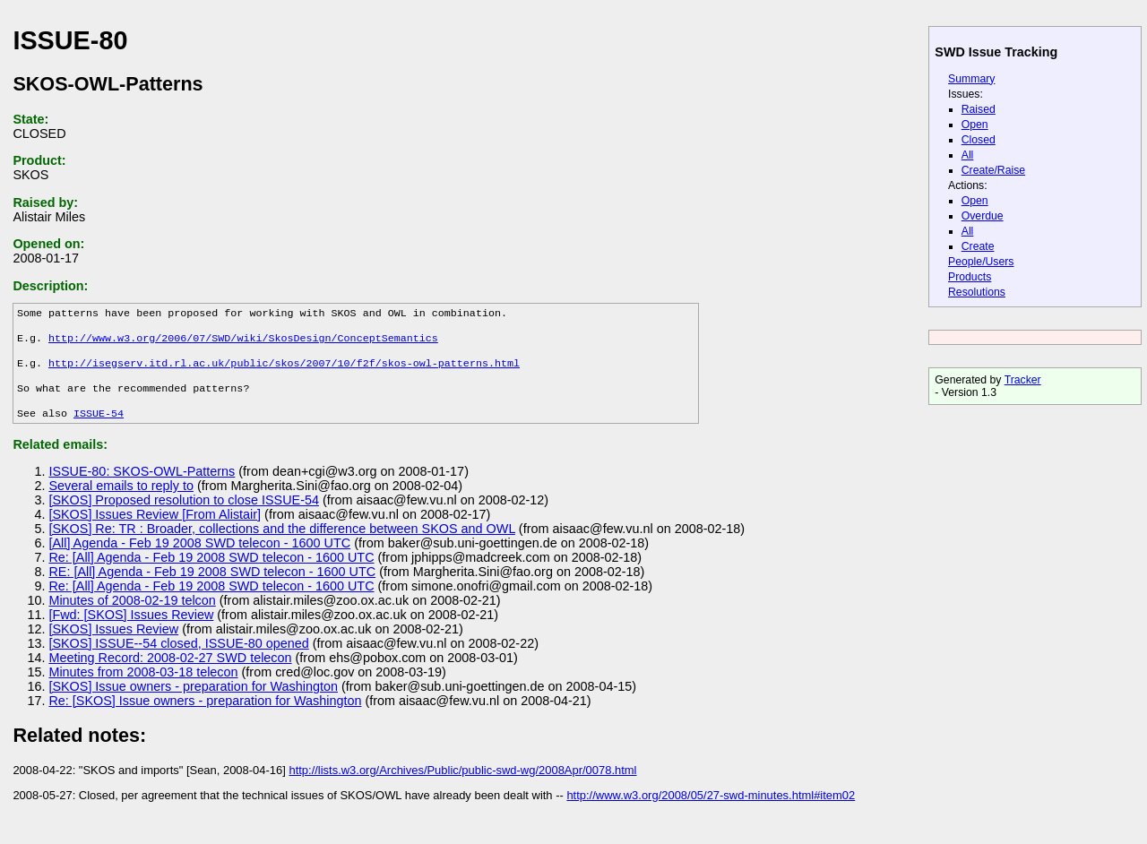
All (968, 155)
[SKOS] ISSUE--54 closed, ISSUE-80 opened (178, 659)
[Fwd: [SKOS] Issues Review (130, 631)
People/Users (980, 261)
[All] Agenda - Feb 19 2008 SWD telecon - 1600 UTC (199, 559)
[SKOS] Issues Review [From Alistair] (154, 530)
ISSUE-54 (98, 429)
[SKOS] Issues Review (113, 645)
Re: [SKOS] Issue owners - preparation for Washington (204, 717)
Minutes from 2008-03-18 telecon (142, 688)
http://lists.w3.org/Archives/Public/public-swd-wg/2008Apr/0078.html (462, 786)
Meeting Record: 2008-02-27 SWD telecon (169, 674)
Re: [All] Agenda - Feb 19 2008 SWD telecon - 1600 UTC (211, 573)
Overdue (983, 216)
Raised (979, 109)
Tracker (1023, 380)
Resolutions (976, 292)
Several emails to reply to (121, 502)
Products (969, 277)
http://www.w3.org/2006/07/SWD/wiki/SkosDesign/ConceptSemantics (243, 343)
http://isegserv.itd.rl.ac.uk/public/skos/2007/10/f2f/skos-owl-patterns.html (284, 372)
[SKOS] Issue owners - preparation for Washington (193, 702)
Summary (971, 79)
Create (978, 246)
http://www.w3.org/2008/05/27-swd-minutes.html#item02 (710, 811)
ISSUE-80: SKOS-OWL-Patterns (141, 487)
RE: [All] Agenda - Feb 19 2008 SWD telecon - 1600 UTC (211, 588)
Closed (979, 139)
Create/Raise (993, 170)
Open (975, 124)
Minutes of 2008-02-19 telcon (131, 616)
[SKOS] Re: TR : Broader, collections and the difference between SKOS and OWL (281, 545)
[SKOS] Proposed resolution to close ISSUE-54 (183, 516)
